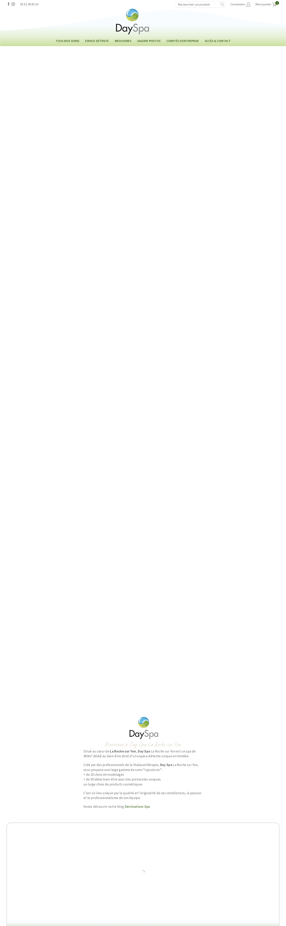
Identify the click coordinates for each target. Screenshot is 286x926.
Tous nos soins (67, 41)
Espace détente (97, 41)
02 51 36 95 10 (29, 4)
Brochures (123, 41)
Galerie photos (148, 41)
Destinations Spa (137, 806)
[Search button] (222, 4)
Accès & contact (218, 41)
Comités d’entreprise (182, 41)
